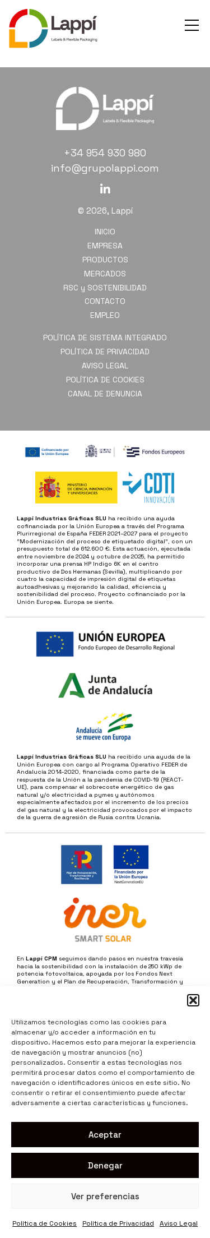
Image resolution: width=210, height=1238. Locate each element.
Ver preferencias (105, 1196)
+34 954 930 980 (105, 152)
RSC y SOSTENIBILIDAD (105, 288)
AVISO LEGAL (105, 366)
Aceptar (105, 1134)
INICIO (105, 232)
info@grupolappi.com (105, 167)
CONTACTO (105, 301)
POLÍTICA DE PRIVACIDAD (105, 352)
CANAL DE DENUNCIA (105, 394)
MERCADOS (105, 274)
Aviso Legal (179, 1223)
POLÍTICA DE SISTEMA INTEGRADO (105, 337)
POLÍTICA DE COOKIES (105, 380)
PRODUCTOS (105, 260)
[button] (193, 1000)
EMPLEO (105, 315)
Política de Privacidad (118, 1223)
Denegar (105, 1165)
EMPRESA (105, 246)
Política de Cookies (44, 1223)
